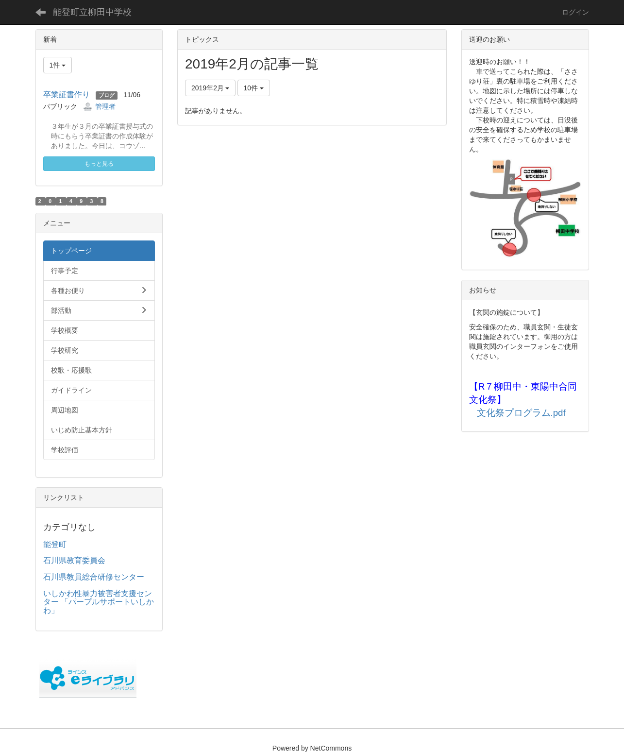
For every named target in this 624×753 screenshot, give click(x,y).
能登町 (55, 544)
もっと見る (99, 163)
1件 (58, 65)
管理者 (105, 106)
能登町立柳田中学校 (92, 12)
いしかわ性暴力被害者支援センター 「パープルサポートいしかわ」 (98, 602)
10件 (254, 88)
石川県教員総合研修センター (93, 577)
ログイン (575, 12)
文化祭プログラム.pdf (521, 413)
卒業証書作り (66, 94)
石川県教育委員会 (74, 560)
